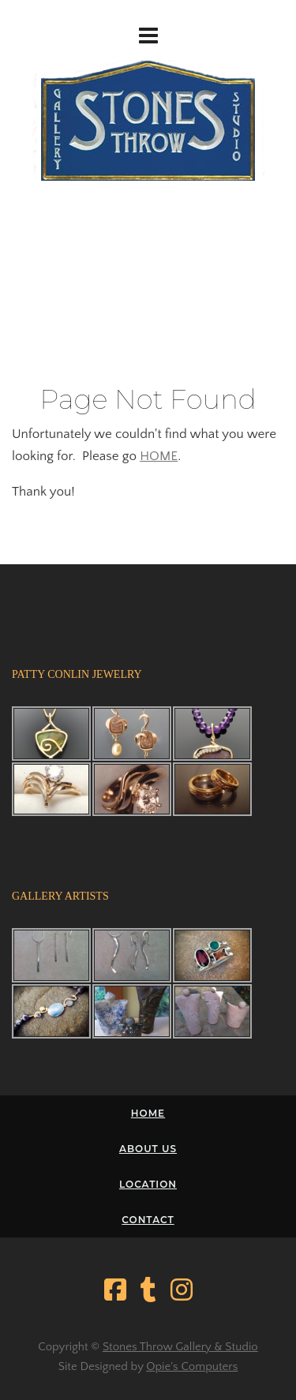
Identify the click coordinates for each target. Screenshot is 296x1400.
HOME (159, 456)
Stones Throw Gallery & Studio (180, 1346)
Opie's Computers (192, 1366)
